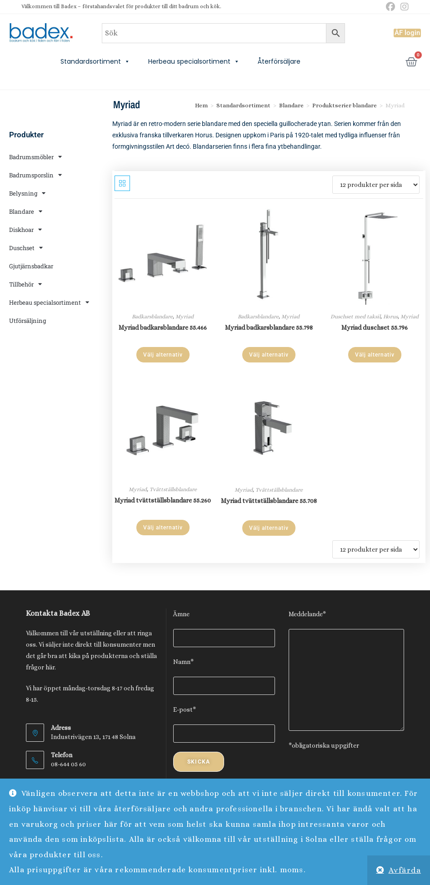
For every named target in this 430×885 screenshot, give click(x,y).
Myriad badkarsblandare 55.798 (269, 327)
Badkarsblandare (152, 316)
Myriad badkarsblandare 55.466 (163, 327)
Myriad (184, 316)
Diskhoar (25, 229)
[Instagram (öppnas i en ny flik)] (403, 7)
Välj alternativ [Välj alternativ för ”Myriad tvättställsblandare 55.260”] (163, 527)
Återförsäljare (279, 61)
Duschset (26, 247)
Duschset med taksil (355, 316)
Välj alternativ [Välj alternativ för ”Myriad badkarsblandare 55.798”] (269, 355)
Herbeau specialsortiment (194, 61)
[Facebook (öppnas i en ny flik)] (390, 7)
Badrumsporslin (35, 174)
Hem (201, 105)
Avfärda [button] (405, 870)
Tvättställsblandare (173, 489)
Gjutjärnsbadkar (31, 266)
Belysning (27, 193)
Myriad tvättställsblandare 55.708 (269, 500)
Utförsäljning (27, 321)
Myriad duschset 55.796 (374, 327)
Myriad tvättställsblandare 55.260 (163, 500)
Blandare (25, 211)
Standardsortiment (95, 61)
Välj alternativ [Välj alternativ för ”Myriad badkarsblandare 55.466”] (163, 355)
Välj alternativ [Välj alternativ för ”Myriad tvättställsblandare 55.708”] (269, 528)
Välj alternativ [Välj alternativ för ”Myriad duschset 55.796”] (375, 355)
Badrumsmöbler (35, 156)
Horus (390, 316)
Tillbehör (25, 284)
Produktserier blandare (344, 105)
